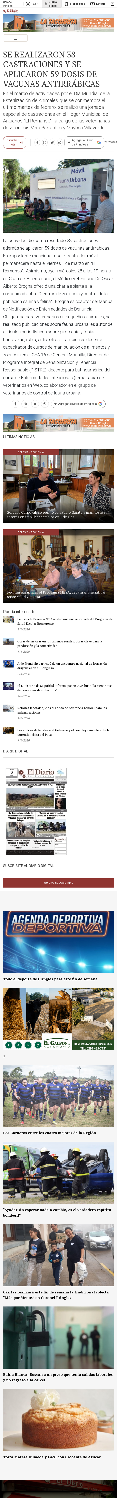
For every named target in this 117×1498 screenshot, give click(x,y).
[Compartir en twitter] (52, 142)
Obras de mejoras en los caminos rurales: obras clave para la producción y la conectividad (59, 643)
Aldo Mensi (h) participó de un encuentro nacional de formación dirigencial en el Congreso (62, 665)
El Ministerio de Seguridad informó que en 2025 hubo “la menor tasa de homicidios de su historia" (65, 688)
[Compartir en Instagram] (45, 142)
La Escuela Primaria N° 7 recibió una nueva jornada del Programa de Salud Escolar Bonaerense (65, 621)
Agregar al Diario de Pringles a (84, 142)
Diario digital (51, 4)
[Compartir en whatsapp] (60, 142)
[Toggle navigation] (15, 38)
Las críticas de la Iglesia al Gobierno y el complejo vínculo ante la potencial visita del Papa (63, 732)
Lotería (98, 3)
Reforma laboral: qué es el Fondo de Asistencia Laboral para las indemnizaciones (62, 710)
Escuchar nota (15, 142)
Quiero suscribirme (58, 882)
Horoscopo (74, 3)
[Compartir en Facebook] (37, 142)
